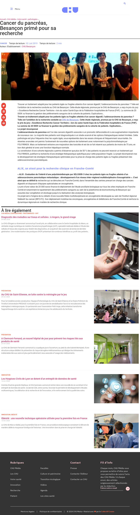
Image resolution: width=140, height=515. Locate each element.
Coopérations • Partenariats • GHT (24, 213)
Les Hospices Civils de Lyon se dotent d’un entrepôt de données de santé (38, 378)
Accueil (3, 19)
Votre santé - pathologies (27, 19)
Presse (73, 468)
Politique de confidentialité (51, 511)
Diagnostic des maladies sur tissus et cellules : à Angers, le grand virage (38, 217)
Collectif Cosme (107, 511)
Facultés (44, 468)
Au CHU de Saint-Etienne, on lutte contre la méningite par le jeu (34, 294)
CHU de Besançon (70, 120)
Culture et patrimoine (50, 473)
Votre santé (15, 479)
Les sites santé (47, 496)
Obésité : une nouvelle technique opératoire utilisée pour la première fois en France (44, 418)
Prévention (6, 291)
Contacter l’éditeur (79, 473)
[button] (125, 3)
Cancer (3, 43)
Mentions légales (27, 511)
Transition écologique (50, 479)
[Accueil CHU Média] (70, 9)
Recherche (15, 490)
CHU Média (11, 19)
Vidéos (43, 485)
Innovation (5, 375)
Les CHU (14, 473)
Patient (13, 496)
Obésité (14, 415)
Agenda (43, 490)
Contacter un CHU (78, 479)
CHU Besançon (28, 46)
